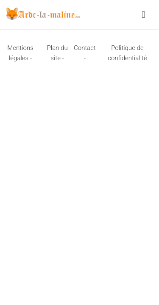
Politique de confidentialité (127, 53)
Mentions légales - (20, 53)
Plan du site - (57, 53)
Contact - (85, 53)
